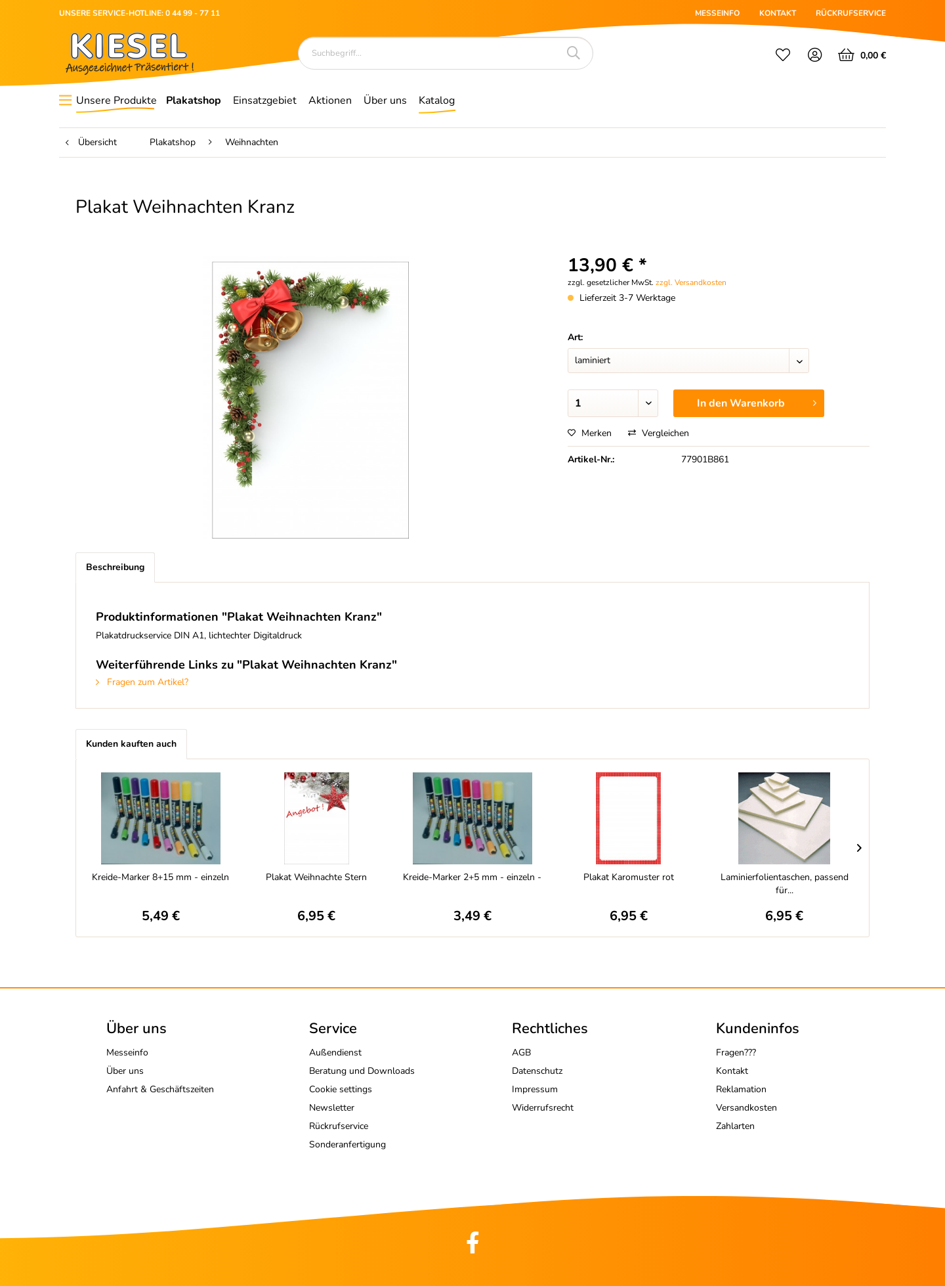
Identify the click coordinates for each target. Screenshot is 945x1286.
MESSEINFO (717, 13)
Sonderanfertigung (347, 1144)
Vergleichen (658, 433)
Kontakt (732, 1071)
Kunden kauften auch (131, 744)
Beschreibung (115, 567)
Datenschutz (537, 1071)
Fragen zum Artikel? (142, 682)
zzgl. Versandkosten (691, 282)
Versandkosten (746, 1107)
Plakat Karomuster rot (628, 877)
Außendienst (335, 1052)
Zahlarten (735, 1126)
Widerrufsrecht (543, 1107)
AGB (521, 1052)
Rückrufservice (338, 1126)
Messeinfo (127, 1052)
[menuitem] (783, 56)
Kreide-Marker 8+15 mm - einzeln (160, 877)
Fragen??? (736, 1052)
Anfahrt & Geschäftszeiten (160, 1089)
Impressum (535, 1089)
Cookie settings (340, 1089)
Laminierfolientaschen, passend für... (785, 884)
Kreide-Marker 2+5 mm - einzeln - (472, 877)
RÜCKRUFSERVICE (851, 13)
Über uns (125, 1071)
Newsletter (331, 1107)
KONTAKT (777, 13)
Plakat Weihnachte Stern (316, 877)
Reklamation (741, 1089)
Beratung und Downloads (362, 1071)
